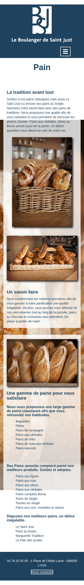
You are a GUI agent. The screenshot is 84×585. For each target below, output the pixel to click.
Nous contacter (41, 572)
